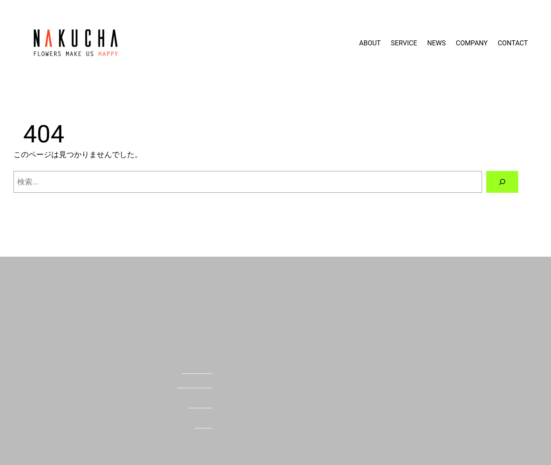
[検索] (502, 182)
